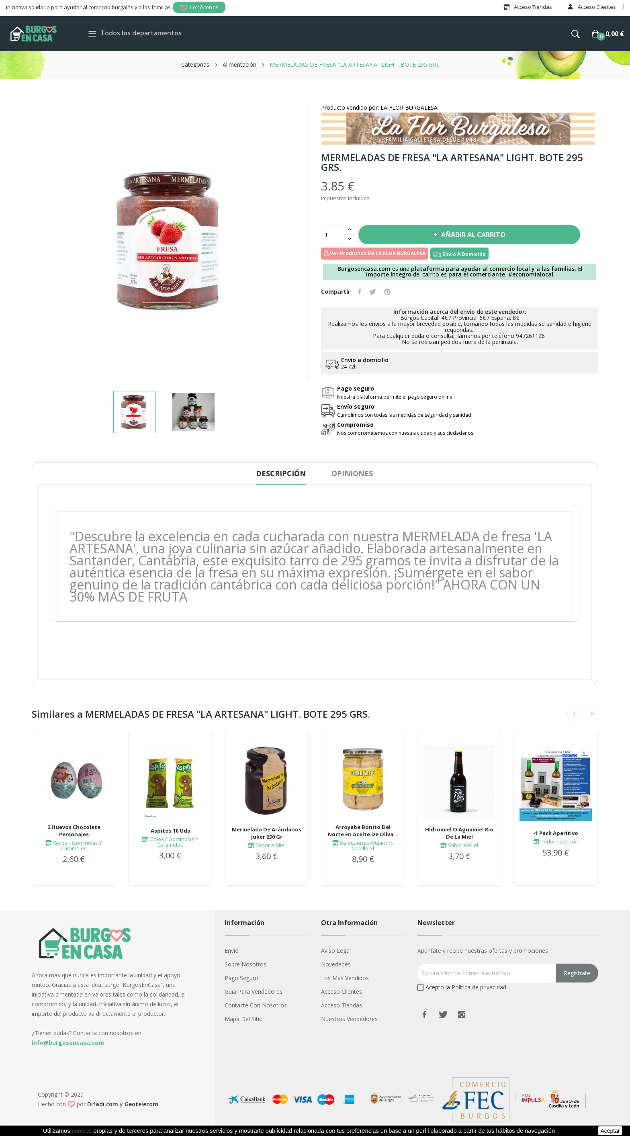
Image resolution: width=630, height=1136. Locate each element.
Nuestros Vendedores (349, 1019)
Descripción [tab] (281, 473)
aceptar (610, 1131)
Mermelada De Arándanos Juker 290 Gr (266, 833)
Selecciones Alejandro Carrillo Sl (363, 845)
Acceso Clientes (341, 991)
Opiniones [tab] (352, 473)
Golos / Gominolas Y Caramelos (73, 845)
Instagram (461, 1014)
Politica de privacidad (479, 987)
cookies (82, 1131)
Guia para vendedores (253, 991)
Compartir (359, 292)
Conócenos (199, 8)
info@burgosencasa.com (68, 1042)
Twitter (443, 1014)
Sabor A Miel (267, 845)
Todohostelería (555, 841)
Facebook (424, 1014)
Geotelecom (141, 1104)
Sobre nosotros (245, 964)
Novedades (336, 964)
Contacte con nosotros (256, 1005)
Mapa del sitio (244, 1019)
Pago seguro (241, 978)
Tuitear (372, 292)
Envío (232, 950)
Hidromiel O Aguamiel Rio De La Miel (459, 833)
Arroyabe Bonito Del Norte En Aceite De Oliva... (363, 830)
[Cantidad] (333, 234)
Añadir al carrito (472, 234)
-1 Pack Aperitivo (555, 833)
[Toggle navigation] (92, 33)
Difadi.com (102, 1104)
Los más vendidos (345, 978)
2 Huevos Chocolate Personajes (73, 830)
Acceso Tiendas (341, 1005)
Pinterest (387, 292)
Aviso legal (336, 950)
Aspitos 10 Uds (170, 830)
